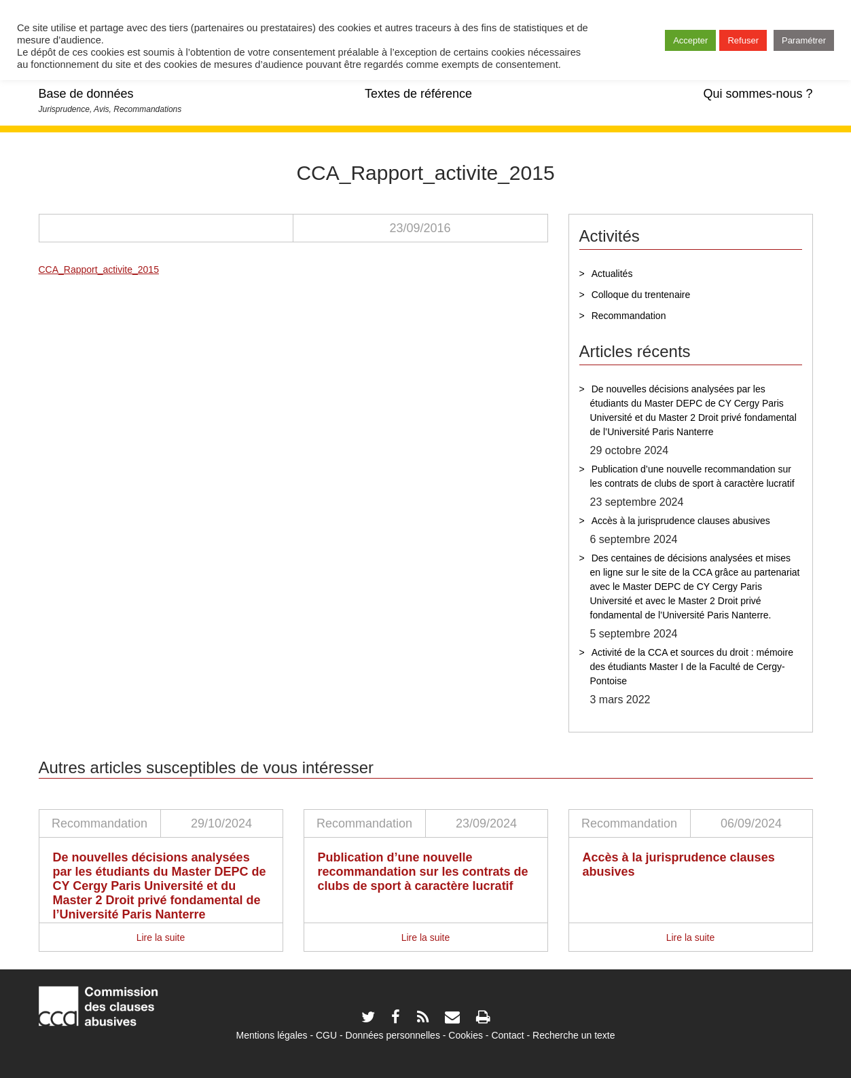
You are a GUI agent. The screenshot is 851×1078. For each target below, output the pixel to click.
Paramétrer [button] (804, 40)
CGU (326, 1035)
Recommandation (629, 315)
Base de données (86, 93)
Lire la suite (161, 937)
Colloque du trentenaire (641, 294)
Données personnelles (393, 1035)
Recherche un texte (573, 1035)
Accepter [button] (690, 40)
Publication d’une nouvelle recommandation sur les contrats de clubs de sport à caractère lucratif (692, 476)
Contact (507, 1035)
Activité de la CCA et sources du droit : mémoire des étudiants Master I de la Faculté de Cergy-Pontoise (691, 666)
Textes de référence (418, 93)
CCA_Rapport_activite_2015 (99, 269)
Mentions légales (271, 1035)
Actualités (612, 273)
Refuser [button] (743, 40)
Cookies (465, 1035)
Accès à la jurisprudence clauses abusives (681, 520)
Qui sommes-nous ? (757, 93)
